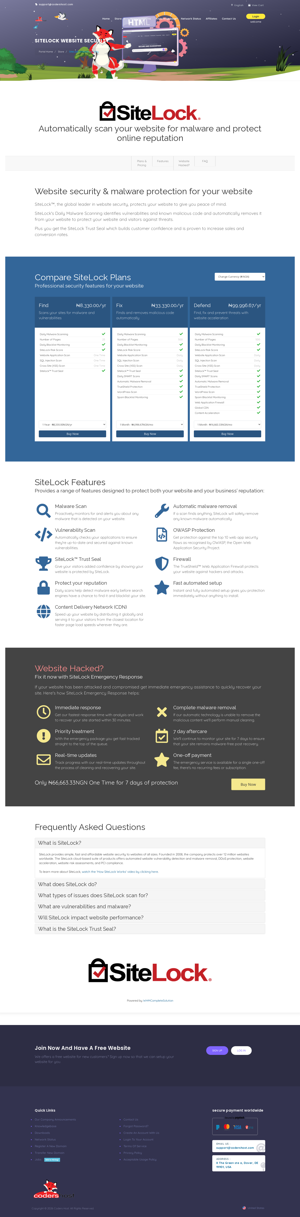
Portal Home (46, 51)
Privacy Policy (133, 1153)
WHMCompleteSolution (158, 1000)
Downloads (42, 1133)
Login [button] (255, 16)
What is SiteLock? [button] (59, 843)
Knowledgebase (166, 18)
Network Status (191, 18)
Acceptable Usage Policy (140, 1159)
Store (120, 18)
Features (163, 161)
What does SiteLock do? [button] (67, 884)
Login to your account (138, 1139)
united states (253, 1208)
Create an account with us (141, 1133)
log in (241, 1050)
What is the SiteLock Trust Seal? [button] (77, 929)
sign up (217, 1050)
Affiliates (211, 18)
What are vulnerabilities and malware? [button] (84, 906)
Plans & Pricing (142, 163)
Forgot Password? (136, 1126)
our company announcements (55, 1119)
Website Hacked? (184, 163)
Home (106, 18)
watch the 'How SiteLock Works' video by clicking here (120, 872)
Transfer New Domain (49, 1153)
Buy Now (73, 434)
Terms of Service (135, 1146)
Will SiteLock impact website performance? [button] (91, 918)
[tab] (150, 843)
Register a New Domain (51, 1146)
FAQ (205, 161)
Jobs (47, 1159)
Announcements (140, 18)
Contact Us (229, 18)
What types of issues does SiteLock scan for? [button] (93, 895)
